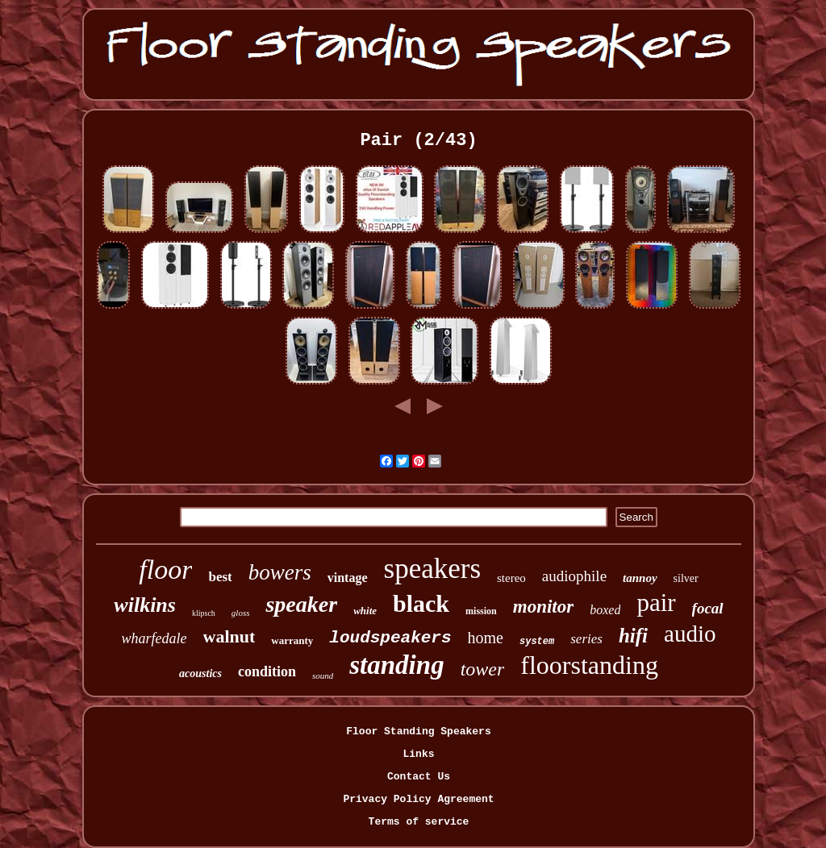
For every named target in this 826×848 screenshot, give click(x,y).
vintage (347, 577)
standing (396, 665)
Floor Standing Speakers (418, 731)
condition (267, 671)
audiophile (574, 575)
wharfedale (154, 638)
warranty (292, 640)
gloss (241, 612)
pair (655, 602)
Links (418, 754)
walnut (229, 636)
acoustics (200, 673)
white (365, 611)
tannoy (640, 578)
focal (708, 608)
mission (481, 611)
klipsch (203, 613)
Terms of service (419, 822)
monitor (543, 607)
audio (689, 633)
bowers (279, 572)
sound (322, 675)
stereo (511, 578)
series (586, 638)
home (485, 637)
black (421, 603)
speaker (301, 604)
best (220, 576)
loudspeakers (390, 638)
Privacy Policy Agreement (418, 799)
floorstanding (589, 665)
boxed (605, 610)
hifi (633, 635)
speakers (433, 568)
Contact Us (418, 777)
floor (165, 569)
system (536, 641)
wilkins (145, 605)
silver (686, 578)
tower (483, 669)
